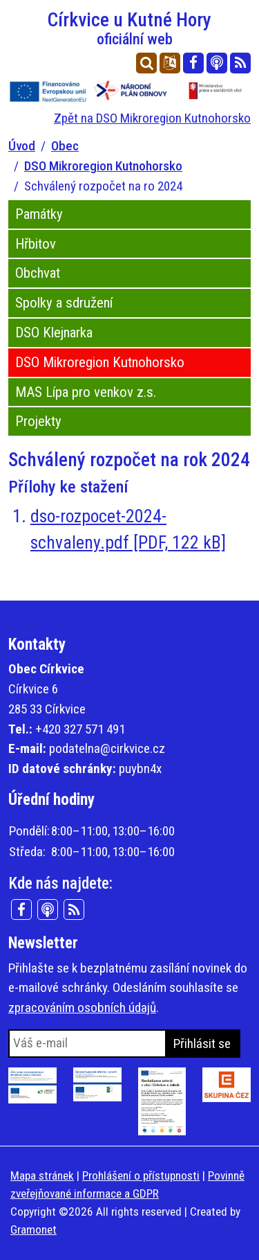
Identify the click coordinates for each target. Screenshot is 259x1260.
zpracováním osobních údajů (82, 1007)
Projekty (38, 421)
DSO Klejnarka (54, 332)
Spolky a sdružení (64, 302)
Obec (65, 146)
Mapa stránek (42, 1175)
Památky (39, 214)
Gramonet (33, 1229)
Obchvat (37, 273)
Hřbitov (35, 244)
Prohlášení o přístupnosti (141, 1175)
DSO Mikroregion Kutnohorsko (103, 166)
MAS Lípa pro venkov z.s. (85, 392)
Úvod (21, 146)
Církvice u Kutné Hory (135, 27)
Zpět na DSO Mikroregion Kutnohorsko (152, 118)
